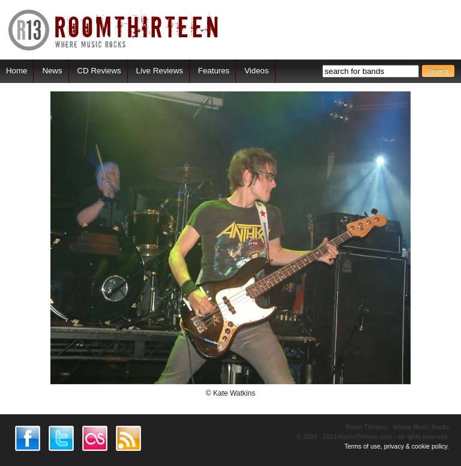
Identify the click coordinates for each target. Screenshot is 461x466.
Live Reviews (159, 70)
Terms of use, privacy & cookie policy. (397, 446)
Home (16, 70)
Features (213, 70)
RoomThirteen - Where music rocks (113, 29)
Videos (256, 70)
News (52, 70)
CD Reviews (99, 70)
